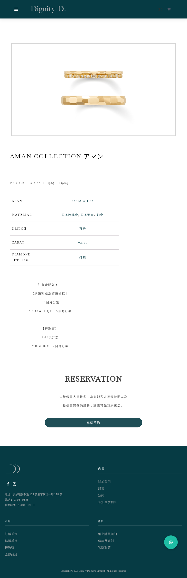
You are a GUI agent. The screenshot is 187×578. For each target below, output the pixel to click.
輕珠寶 (9, 548)
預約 (101, 495)
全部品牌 (11, 555)
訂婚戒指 (11, 534)
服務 (101, 488)
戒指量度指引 (107, 502)
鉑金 (100, 215)
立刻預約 (93, 422)
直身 (82, 229)
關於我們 (104, 482)
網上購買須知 (107, 534)
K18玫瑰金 (70, 215)
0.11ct (82, 243)
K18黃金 (87, 215)
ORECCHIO (82, 201)
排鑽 (82, 258)
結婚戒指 (11, 541)
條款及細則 (106, 541)
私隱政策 (104, 548)
